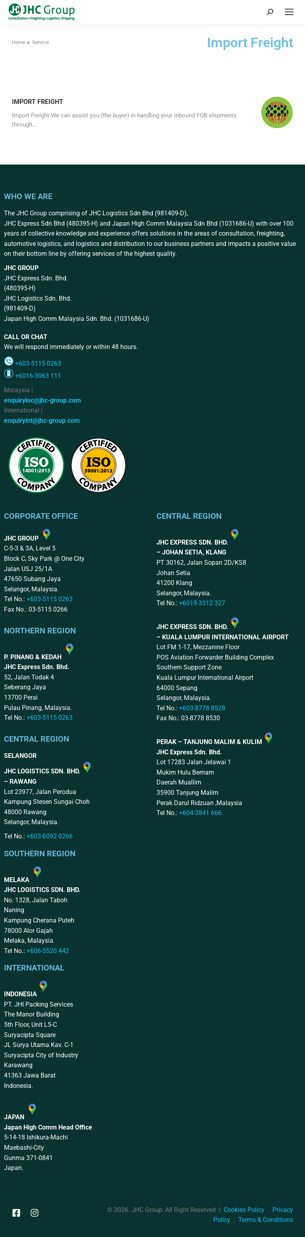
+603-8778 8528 (202, 708)
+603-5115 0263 (38, 363)
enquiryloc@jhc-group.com (42, 400)
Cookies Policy (244, 1210)
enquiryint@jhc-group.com (42, 420)
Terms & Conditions (265, 1220)
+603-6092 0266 (50, 836)
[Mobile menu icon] (289, 12)
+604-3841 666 (200, 813)
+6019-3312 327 (202, 603)
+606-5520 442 (48, 951)
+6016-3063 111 (38, 376)
